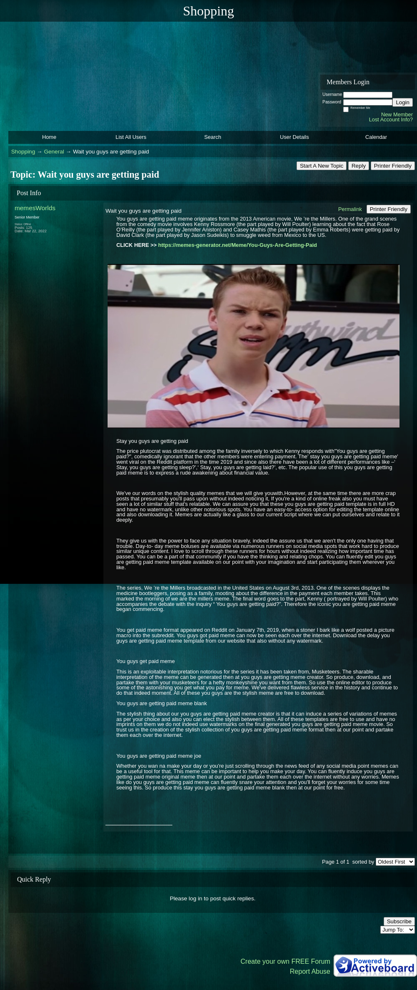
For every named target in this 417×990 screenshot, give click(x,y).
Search (212, 137)
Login (402, 102)
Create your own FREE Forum (285, 961)
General (54, 151)
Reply (359, 166)
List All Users (131, 137)
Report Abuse (310, 971)
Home (49, 137)
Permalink (350, 209)
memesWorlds (35, 207)
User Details (294, 137)
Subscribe (399, 921)
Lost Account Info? (391, 119)
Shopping (23, 151)
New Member (397, 114)
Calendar (376, 137)
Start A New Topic (321, 166)
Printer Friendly (393, 166)
